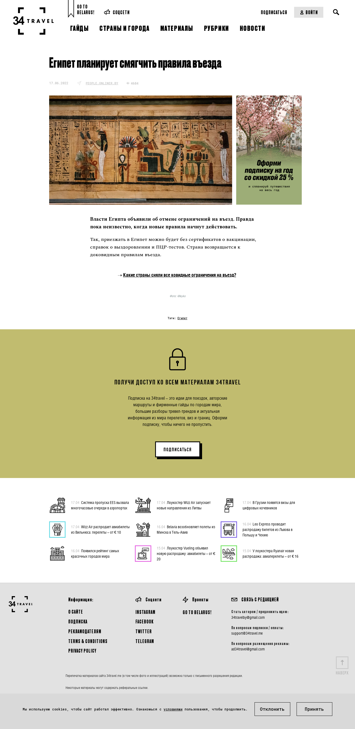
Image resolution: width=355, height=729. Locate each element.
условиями (173, 709)
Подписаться (274, 12)
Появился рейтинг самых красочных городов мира (95, 553)
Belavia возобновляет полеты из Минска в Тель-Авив (186, 529)
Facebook (144, 621)
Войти (309, 12)
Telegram (144, 641)
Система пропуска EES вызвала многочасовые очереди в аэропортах (100, 505)
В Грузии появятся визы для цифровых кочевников (268, 505)
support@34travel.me (247, 633)
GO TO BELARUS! (197, 612)
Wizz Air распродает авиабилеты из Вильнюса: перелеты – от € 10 (100, 529)
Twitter (143, 631)
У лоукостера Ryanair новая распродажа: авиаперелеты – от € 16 (270, 553)
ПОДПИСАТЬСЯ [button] (178, 449)
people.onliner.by (102, 83)
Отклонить (272, 709)
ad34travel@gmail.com (248, 649)
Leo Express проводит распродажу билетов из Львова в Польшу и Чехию (267, 529)
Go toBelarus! (85, 9)
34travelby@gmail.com (248, 617)
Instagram (145, 612)
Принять (314, 709)
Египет (182, 318)
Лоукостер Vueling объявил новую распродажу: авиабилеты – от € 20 (186, 553)
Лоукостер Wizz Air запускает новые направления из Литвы (184, 505)
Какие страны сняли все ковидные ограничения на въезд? (179, 275)
